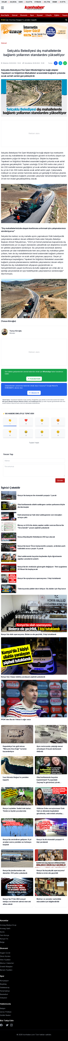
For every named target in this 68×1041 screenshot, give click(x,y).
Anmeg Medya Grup (8, 925)
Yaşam (65, 15)
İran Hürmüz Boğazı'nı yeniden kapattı (19, 20)
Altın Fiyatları (5, 960)
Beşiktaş (3, 984)
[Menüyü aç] (2, 8)
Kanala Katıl (34, 379)
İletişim (2, 1008)
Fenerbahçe (5, 991)
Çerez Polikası (5, 1012)
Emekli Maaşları (6, 966)
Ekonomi (23, 15)
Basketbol (4, 994)
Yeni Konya (4, 935)
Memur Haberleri (7, 963)
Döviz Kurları (5, 956)
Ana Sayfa (5, 15)
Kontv (2, 932)
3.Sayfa (48, 15)
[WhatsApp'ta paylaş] (65, 63)
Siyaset (40, 15)
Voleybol (3, 998)
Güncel (14, 15)
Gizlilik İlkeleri (5, 1015)
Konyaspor (4, 981)
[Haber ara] (66, 20)
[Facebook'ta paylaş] (56, 63)
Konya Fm (4, 939)
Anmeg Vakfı (5, 928)
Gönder (60, 480)
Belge (2, 942)
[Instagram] (11, 1025)
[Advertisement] (34, 133)
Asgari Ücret (5, 953)
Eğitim (56, 15)
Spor (32, 15)
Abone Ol (34, 393)
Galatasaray (5, 987)
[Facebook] (1, 1025)
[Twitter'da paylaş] (60, 63)
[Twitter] (7, 1025)
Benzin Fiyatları (6, 970)
